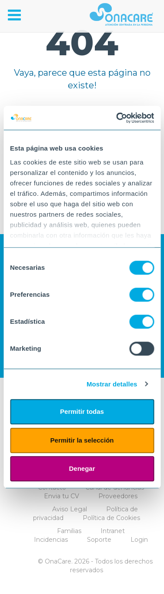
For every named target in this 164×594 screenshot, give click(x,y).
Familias (69, 531)
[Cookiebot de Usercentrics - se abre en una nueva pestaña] (117, 118)
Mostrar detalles (112, 384)
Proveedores (117, 496)
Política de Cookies (111, 518)
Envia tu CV (61, 496)
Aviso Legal (69, 509)
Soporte (99, 540)
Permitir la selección (82, 440)
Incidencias (51, 540)
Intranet (112, 531)
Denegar (82, 468)
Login (139, 540)
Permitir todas (82, 411)
